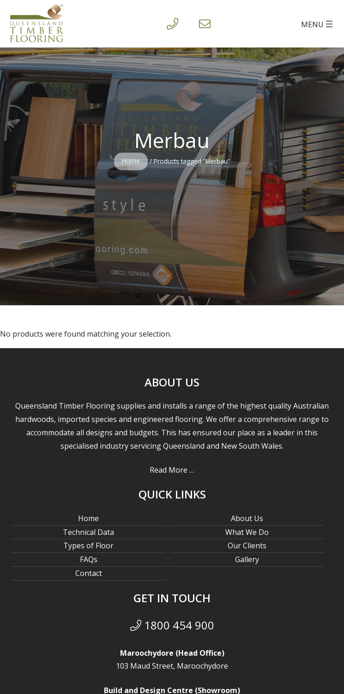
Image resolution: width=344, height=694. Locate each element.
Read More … (172, 470)
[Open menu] (318, 24)
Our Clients (247, 545)
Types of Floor (88, 545)
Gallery (247, 559)
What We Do (247, 532)
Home (131, 160)
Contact (88, 573)
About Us (247, 518)
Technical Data (88, 532)
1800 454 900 (172, 625)
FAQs (88, 559)
